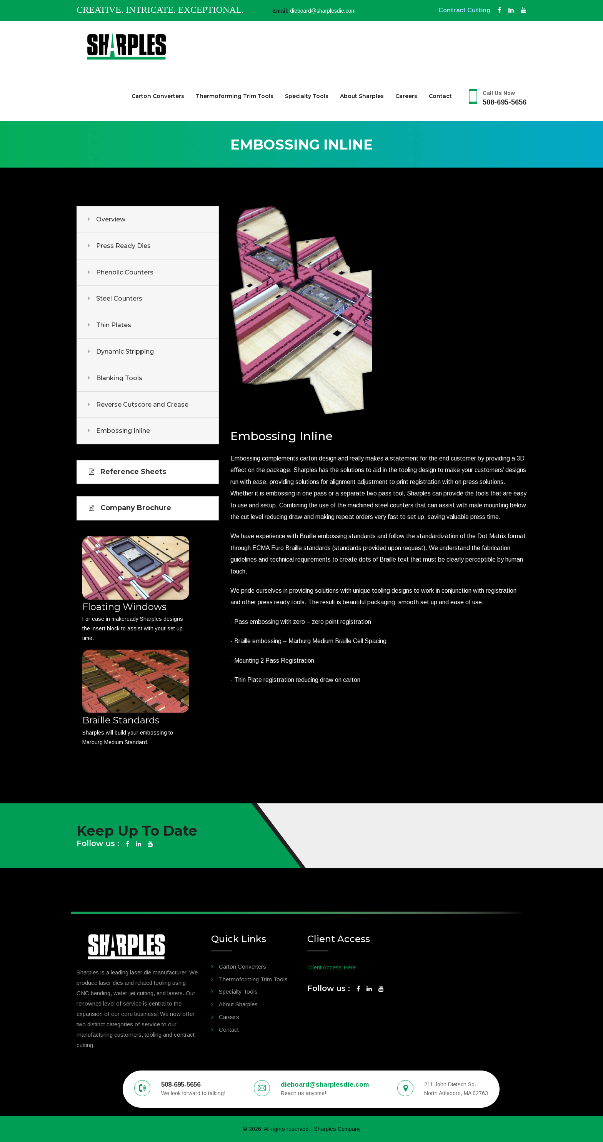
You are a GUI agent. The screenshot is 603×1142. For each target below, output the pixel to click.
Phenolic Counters (124, 272)
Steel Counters (119, 298)
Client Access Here (331, 967)
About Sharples (362, 96)
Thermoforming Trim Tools (234, 96)
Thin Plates (113, 325)
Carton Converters (158, 96)
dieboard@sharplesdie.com (323, 11)
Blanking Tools (119, 378)
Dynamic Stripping (125, 351)
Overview (110, 219)
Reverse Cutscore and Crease (142, 404)
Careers (406, 96)
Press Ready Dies (123, 245)
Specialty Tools (306, 96)
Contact (440, 96)
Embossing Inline (123, 430)
